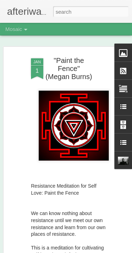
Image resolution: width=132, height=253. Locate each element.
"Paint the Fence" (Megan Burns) (68, 54)
